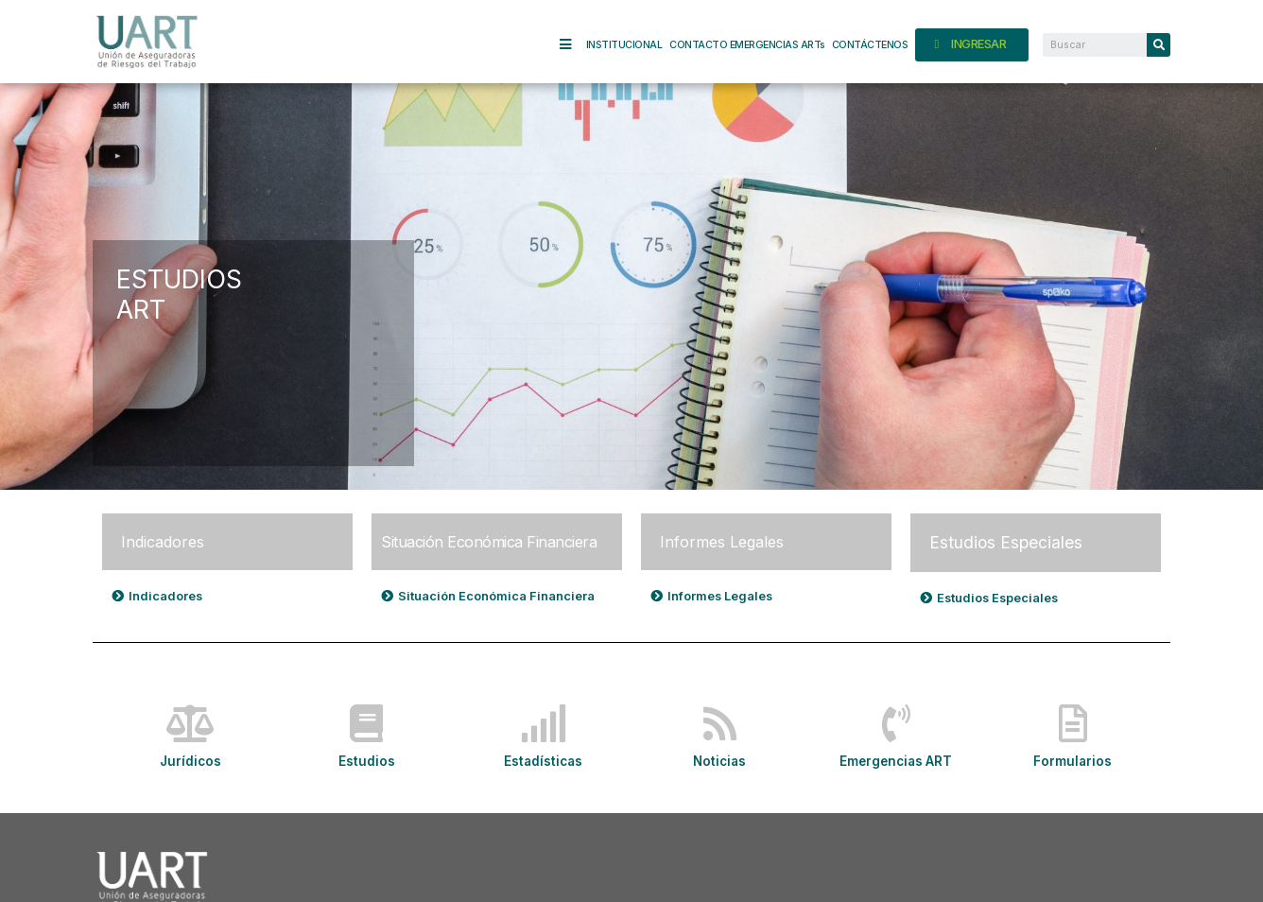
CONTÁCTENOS (870, 45)
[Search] (1158, 45)
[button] (159, 596)
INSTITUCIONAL (624, 45)
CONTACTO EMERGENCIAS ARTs (746, 45)
